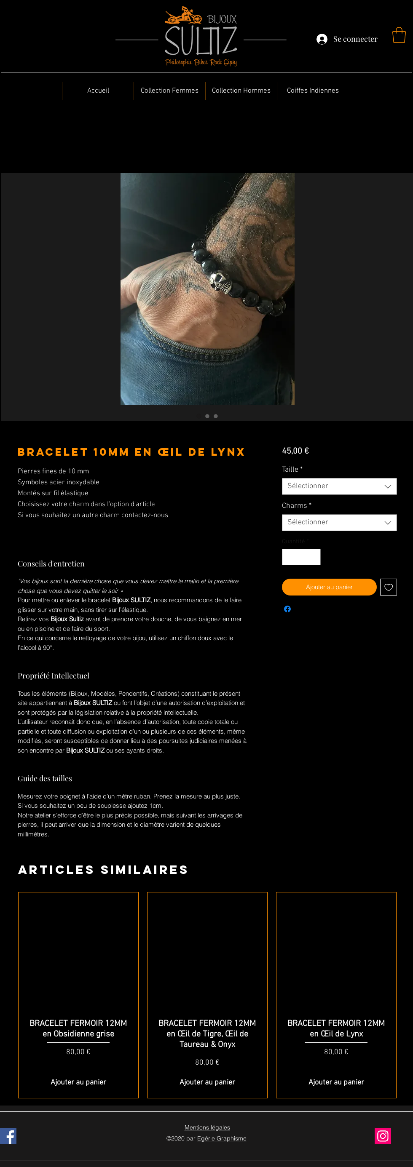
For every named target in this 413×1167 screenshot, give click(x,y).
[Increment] (313, 557)
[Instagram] (383, 1136)
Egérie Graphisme (222, 1138)
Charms (296, 506)
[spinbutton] (301, 557)
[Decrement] (289, 557)
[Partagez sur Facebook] (287, 609)
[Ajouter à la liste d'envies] (388, 587)
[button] (399, 35)
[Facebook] (8, 1136)
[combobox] (339, 486)
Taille (292, 469)
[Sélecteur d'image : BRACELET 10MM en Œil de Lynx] (199, 416)
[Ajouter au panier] (78, 1083)
